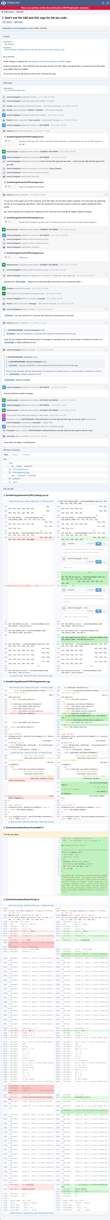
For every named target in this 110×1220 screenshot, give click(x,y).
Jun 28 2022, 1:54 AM (58, 405)
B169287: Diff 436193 (49, 265)
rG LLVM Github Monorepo (14, 90)
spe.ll (15, 482)
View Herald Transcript (52, 106)
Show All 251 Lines (32, 688)
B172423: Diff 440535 (49, 410)
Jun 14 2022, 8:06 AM (45, 309)
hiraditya (39, 110)
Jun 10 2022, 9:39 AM (38, 195)
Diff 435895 (44, 125)
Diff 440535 (44, 405)
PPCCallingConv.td (20, 469)
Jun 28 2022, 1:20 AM (68, 400)
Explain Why (47, 423)
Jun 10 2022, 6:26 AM (58, 125)
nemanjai (41, 299)
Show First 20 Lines (16, 501)
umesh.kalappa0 (19, 28)
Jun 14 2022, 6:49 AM (40, 288)
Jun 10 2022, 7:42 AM (68, 152)
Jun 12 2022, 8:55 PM (58, 270)
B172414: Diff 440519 (49, 400)
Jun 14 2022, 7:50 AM (55, 299)
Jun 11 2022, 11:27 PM (68, 265)
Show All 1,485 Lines (30, 822)
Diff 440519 (44, 387)
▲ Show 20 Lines (16, 676)
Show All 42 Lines (31, 753)
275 (7, 222)
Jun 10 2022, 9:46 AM (68, 230)
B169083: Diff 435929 (49, 229)
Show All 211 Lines (30, 1213)
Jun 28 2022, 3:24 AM (68, 410)
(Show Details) (55, 168)
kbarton (31, 110)
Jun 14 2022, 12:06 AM (85, 276)
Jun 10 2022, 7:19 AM (42, 131)
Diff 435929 (44, 157)
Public (19, 22)
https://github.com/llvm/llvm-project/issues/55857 (47, 61)
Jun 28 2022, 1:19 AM (59, 387)
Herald (9, 106)
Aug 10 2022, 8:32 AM (39, 436)
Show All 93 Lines (30, 676)
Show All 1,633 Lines (31, 905)
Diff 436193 (44, 235)
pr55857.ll (17, 479)
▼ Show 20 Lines (46, 501)
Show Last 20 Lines (45, 676)
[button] (107, 3)
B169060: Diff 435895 (49, 152)
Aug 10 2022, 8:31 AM (58, 415)
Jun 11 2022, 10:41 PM (59, 235)
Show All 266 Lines (32, 501)
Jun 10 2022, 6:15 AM (46, 97)
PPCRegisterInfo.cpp (21, 472)
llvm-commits (34, 120)
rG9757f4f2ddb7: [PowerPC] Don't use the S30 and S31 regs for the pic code (34, 50)
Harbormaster (12, 152)
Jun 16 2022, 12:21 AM (45, 350)
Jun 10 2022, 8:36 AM (59, 157)
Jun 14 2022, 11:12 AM (38, 323)
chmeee (11, 44)
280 (7, 141)
